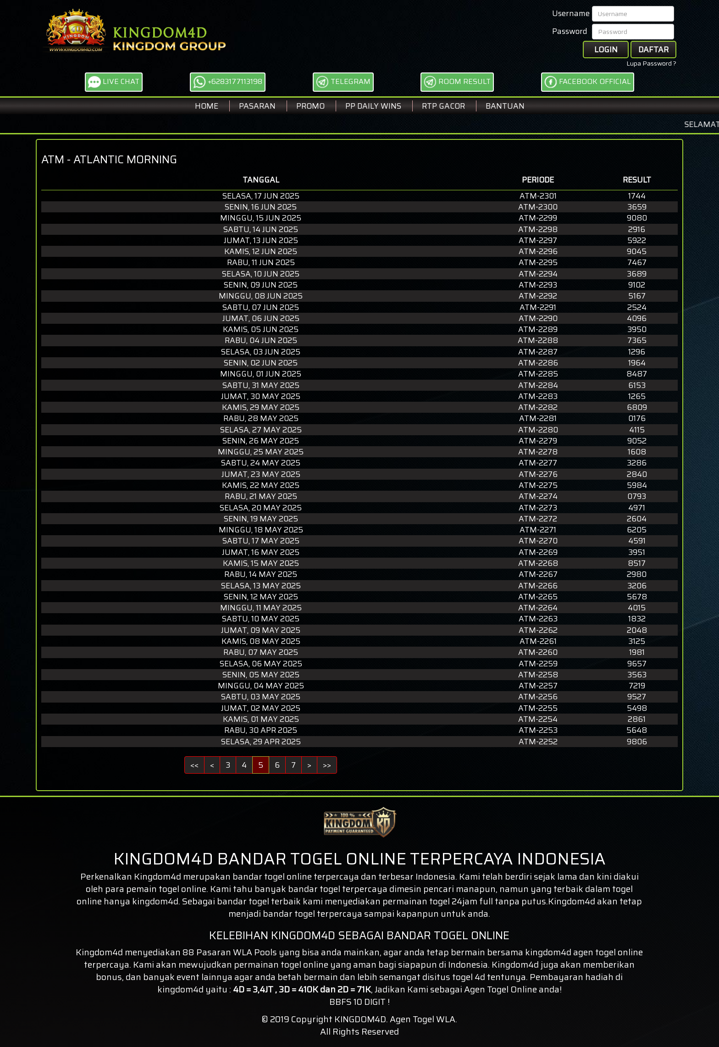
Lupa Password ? (651, 63)
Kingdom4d (157, 876)
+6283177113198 (227, 82)
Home (206, 106)
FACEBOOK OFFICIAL (587, 82)
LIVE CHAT (113, 82)
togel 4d (468, 977)
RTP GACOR (443, 106)
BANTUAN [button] (505, 106)
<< (194, 765)
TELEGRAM (343, 82)
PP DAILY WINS (373, 106)
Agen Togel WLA (422, 1019)
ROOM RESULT (457, 82)
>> (327, 765)
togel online (619, 952)
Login (606, 49)
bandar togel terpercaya (312, 913)
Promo (310, 106)
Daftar (653, 49)
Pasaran (257, 106)
